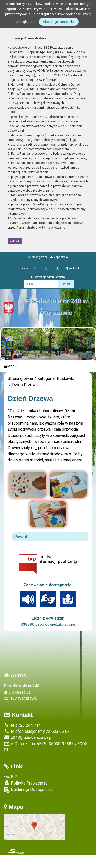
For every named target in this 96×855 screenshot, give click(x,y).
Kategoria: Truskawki (55, 378)
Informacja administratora (48, 277)
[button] (89, 343)
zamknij (15, 240)
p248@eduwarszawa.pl (28, 737)
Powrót (20, 536)
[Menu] (48, 366)
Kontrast (72, 268)
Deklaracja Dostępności (28, 790)
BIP (10, 776)
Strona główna (38, 257)
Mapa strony (59, 257)
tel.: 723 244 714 (22, 725)
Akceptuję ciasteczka (59, 22)
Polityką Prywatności (37, 9)
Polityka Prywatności (26, 783)
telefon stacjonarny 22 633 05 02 (37, 731)
